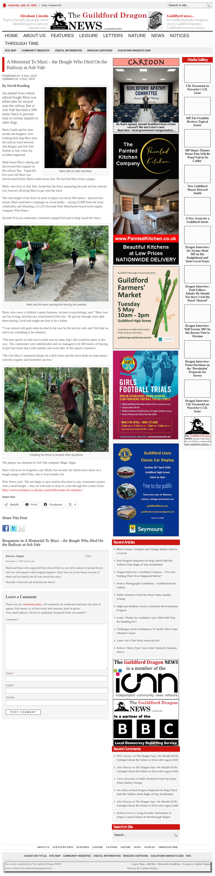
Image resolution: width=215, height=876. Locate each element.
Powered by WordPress (169, 864)
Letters (113, 35)
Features (62, 35)
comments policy (32, 604)
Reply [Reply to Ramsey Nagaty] (88, 556)
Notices (179, 35)
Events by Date (63, 847)
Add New (151, 864)
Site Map (10, 50)
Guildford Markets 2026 (134, 50)
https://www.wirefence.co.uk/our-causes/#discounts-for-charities (41, 490)
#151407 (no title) (35, 855)
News (157, 35)
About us (34, 35)
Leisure (88, 35)
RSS (188, 855)
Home (11, 35)
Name (10, 673)
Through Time (22, 43)
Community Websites (36, 50)
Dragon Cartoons (100, 50)
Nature (137, 35)
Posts (142, 864)
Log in (135, 864)
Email (10, 685)
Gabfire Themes (203, 864)
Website (10, 697)
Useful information (68, 50)
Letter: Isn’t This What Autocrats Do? (138, 640)
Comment (12, 619)
